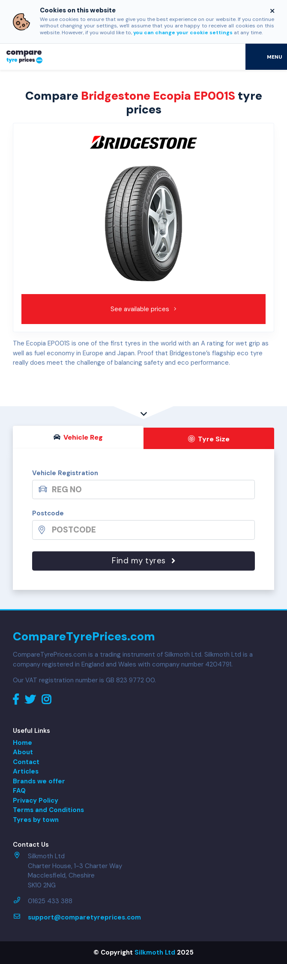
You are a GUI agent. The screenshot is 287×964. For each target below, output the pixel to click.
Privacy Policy (35, 800)
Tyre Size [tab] (209, 438)
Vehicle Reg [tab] (78, 437)
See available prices (144, 309)
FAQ (19, 790)
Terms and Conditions (48, 810)
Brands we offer (39, 781)
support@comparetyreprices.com (84, 917)
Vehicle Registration (65, 473)
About (23, 752)
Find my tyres (143, 560)
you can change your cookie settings (183, 32)
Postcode (48, 513)
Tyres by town (36, 819)
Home (22, 742)
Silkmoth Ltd (155, 952)
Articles (26, 771)
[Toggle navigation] (266, 56)
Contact (26, 762)
